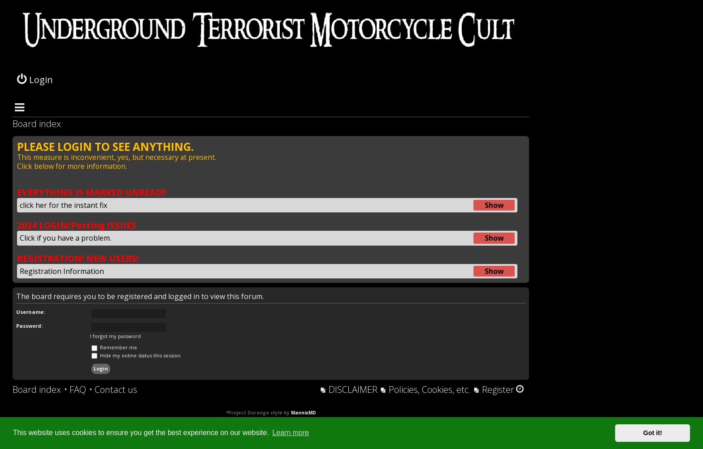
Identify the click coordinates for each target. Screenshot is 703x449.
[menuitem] (75, 389)
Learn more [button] (290, 432)
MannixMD (303, 412)
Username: (30, 311)
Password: (29, 325)
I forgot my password (115, 336)
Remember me (114, 347)
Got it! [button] (652, 432)
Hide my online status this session (136, 355)
